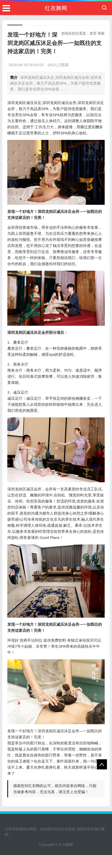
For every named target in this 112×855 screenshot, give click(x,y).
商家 (101, 33)
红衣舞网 (56, 8)
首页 (93, 33)
